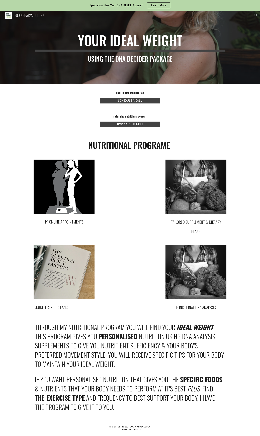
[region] (130, 5)
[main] (130, 47)
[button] (256, 15)
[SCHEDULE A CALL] (130, 100)
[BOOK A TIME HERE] (130, 124)
